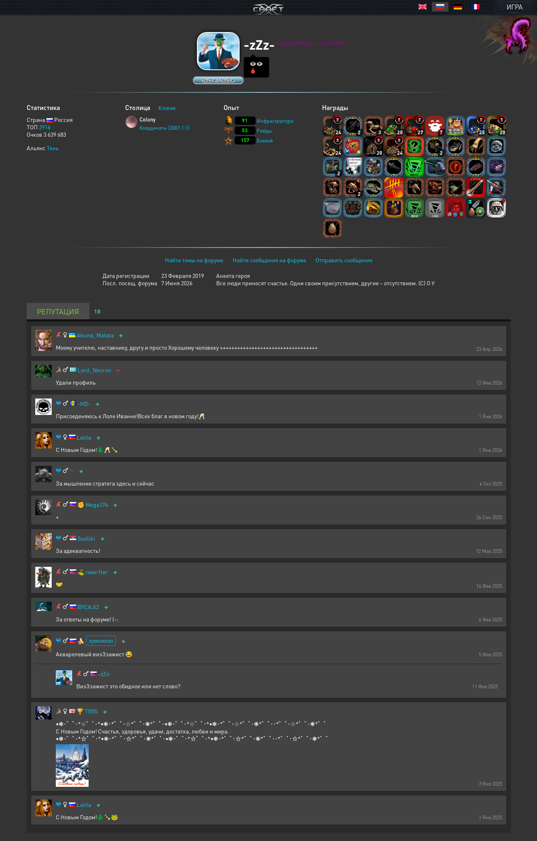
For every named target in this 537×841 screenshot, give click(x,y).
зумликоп (101, 640)
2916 (44, 127)
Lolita (84, 437)
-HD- (84, 403)
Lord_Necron (94, 370)
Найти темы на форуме (194, 260)
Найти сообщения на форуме (269, 260)
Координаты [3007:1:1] (164, 128)
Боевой (265, 140)
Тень (53, 147)
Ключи (167, 107)
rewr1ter (97, 571)
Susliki (86, 538)
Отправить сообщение (343, 260)
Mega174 (97, 504)
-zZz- (104, 673)
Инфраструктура (275, 121)
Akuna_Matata (95, 335)
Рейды (264, 131)
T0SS (91, 711)
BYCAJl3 (88, 606)
